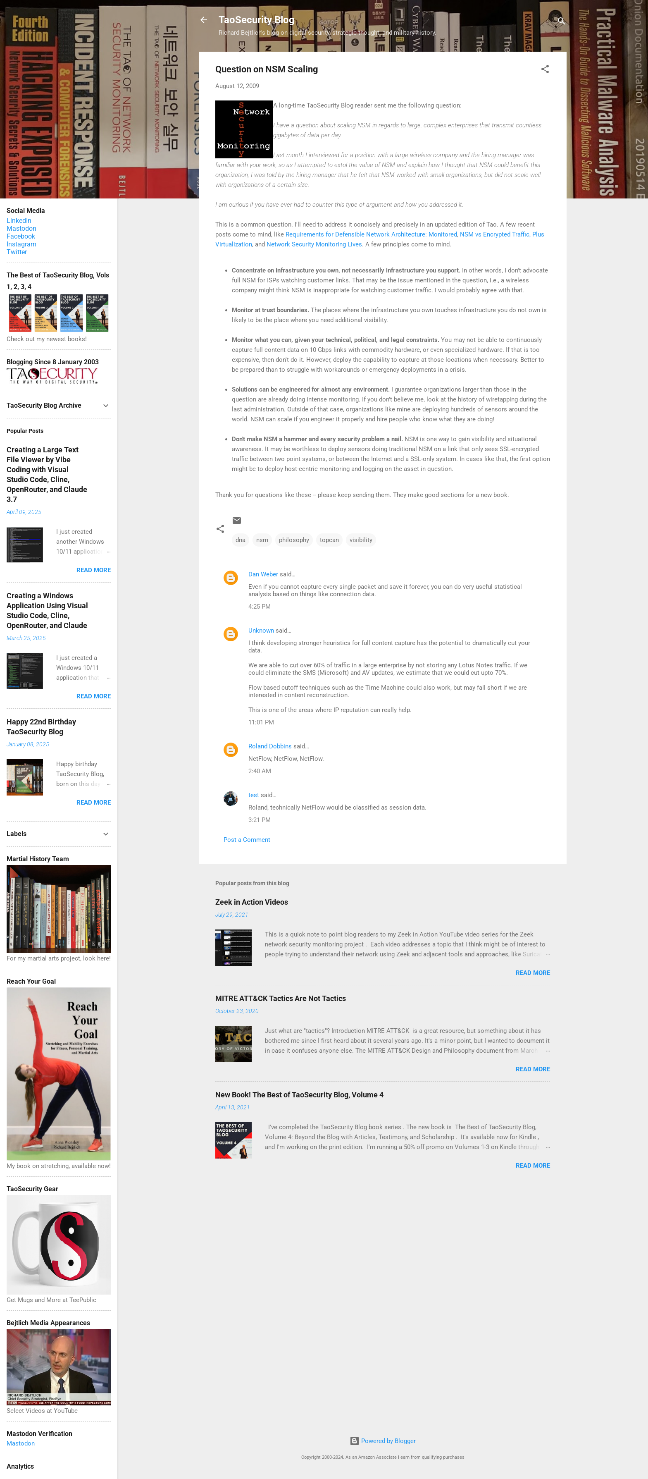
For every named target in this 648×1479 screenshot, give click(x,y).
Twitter (17, 252)
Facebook (21, 236)
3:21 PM (259, 820)
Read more (533, 973)
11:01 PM (261, 722)
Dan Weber (263, 574)
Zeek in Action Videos (251, 902)
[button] (545, 70)
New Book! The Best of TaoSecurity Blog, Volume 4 (299, 1094)
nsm (262, 540)
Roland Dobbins (270, 746)
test (253, 795)
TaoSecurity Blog (257, 20)
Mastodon (21, 228)
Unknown (261, 630)
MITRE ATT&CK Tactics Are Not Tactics (280, 998)
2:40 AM (259, 771)
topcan (329, 540)
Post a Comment (247, 839)
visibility (361, 540)
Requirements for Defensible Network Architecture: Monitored (371, 234)
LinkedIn (19, 221)
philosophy (294, 540)
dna (240, 540)
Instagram (21, 244)
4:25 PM (259, 606)
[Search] (562, 22)
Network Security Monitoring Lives (314, 244)
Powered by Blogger (383, 1441)
